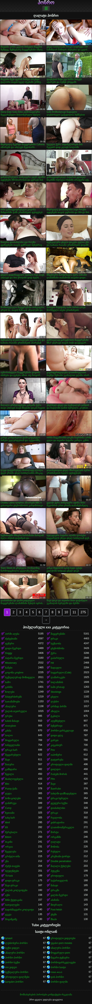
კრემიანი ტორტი (60, 856)
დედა (8, 793)
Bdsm (8, 837)
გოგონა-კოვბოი (14, 672)
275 (83, 612)
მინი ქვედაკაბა (13, 900)
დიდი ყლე (57, 735)
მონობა (55, 846)
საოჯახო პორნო (14, 981)
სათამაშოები (12, 701)
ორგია (9, 846)
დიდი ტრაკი (12, 880)
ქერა (53, 653)
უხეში (54, 914)
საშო (8, 682)
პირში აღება (12, 633)
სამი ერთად (58, 687)
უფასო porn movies (61, 943)
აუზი (7, 895)
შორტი (55, 832)
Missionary (11, 662)
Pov (53, 750)
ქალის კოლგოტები (16, 890)
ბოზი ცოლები (13, 798)
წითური (9, 764)
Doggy (8, 653)
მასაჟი (54, 885)
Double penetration (61, 861)
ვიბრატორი (57, 822)
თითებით (10, 725)
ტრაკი (54, 638)
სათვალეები (12, 904)
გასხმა (9, 687)
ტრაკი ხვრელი (59, 798)
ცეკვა (8, 914)
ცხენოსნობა (57, 648)
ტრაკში (55, 890)
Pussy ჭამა (11, 788)
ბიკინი (8, 841)
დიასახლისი (58, 808)
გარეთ (55, 740)
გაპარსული (57, 658)
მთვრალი (56, 904)
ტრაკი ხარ (11, 750)
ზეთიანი (9, 812)
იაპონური (56, 754)
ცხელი (54, 696)
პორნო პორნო (13, 957)
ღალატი (55, 841)
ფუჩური (9, 643)
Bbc (7, 783)
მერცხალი (11, 832)
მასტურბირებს (13, 696)
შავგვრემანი (58, 633)
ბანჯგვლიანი (12, 745)
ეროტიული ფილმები (17, 977)
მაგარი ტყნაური (60, 957)
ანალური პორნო (60, 948)
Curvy (8, 808)
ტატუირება (57, 759)
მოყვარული (12, 740)
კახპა (8, 730)
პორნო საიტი (58, 967)
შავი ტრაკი (11, 885)
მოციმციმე (11, 919)
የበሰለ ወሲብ (56, 972)
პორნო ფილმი (59, 981)
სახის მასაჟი (12, 721)
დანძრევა (10, 803)
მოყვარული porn (60, 952)
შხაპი (54, 919)
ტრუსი (8, 716)
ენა (7, 861)
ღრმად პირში (58, 706)
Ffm (53, 779)
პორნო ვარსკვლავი (62, 730)
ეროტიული (57, 875)
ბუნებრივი (56, 725)
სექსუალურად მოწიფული (20, 677)
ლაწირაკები (58, 677)
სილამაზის (57, 682)
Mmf (7, 822)
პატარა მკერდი (14, 658)
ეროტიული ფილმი (62, 764)
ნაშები (8, 667)
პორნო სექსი (12, 962)
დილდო (55, 769)
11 (74, 612)
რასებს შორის (59, 774)
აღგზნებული (58, 721)
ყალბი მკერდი (59, 895)
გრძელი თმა (12, 856)
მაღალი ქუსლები (61, 866)
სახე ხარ (10, 817)
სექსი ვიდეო (12, 948)
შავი (7, 759)
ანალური (10, 706)
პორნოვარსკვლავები (63, 962)
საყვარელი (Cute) (61, 672)
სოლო (9, 735)
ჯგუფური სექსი (59, 803)
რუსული (55, 851)
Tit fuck (9, 875)
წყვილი (9, 774)
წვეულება (10, 851)
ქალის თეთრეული (16, 711)
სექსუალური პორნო (16, 972)
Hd (52, 662)
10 (66, 612)
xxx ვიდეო (11, 967)
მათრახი (56, 788)
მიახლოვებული (14, 779)
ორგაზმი (56, 837)
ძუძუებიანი (11, 638)
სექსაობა (56, 643)
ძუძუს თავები (12, 866)
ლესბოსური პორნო (16, 943)
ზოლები (9, 692)
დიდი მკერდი (13, 648)
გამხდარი (11, 769)
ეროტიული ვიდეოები (63, 938)
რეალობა (56, 817)
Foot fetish (56, 909)
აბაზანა (55, 900)
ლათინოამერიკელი (62, 827)
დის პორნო (57, 977)
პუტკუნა (55, 871)
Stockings (56, 692)
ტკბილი (55, 716)
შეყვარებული (13, 754)
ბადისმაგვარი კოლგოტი (19, 909)
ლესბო (55, 701)
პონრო (46, 2)
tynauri (8, 938)
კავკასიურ (56, 745)
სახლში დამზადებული (63, 793)
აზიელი (55, 711)
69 (6, 827)
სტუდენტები (12, 871)
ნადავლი (56, 667)
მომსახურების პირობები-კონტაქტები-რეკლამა (46, 994)
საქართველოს (59, 880)
